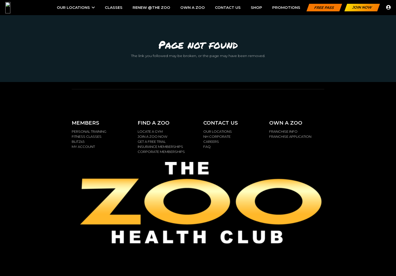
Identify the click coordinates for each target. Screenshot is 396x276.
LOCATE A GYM (150, 131)
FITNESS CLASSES (87, 136)
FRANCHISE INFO (283, 131)
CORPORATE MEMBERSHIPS (161, 152)
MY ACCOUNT (83, 147)
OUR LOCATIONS (217, 131)
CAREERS (211, 142)
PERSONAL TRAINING (89, 131)
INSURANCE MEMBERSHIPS (160, 147)
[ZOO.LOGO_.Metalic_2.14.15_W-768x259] (22, 7)
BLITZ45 (78, 142)
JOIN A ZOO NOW (152, 136)
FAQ (207, 147)
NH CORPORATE (217, 136)
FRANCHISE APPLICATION (290, 136)
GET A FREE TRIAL (152, 142)
